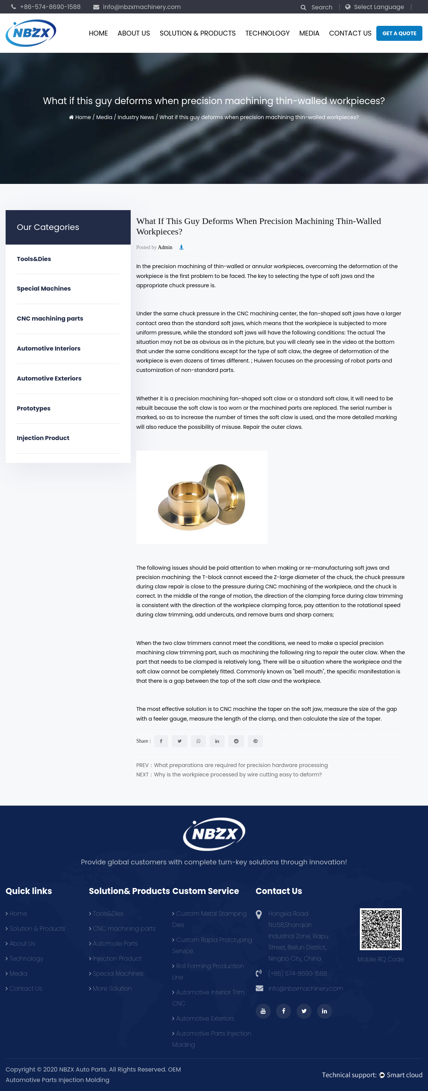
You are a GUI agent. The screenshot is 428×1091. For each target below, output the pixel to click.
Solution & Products (198, 33)
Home (98, 33)
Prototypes (34, 408)
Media (309, 33)
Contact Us (350, 33)
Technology (267, 33)
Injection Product (43, 438)
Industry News (136, 117)
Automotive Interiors (49, 348)
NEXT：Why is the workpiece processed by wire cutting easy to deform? (229, 774)
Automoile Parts (113, 943)
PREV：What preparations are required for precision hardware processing (232, 765)
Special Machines (44, 288)
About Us (134, 33)
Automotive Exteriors (49, 378)
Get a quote (399, 33)
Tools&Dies (34, 259)
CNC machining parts (50, 318)
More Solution (110, 988)
